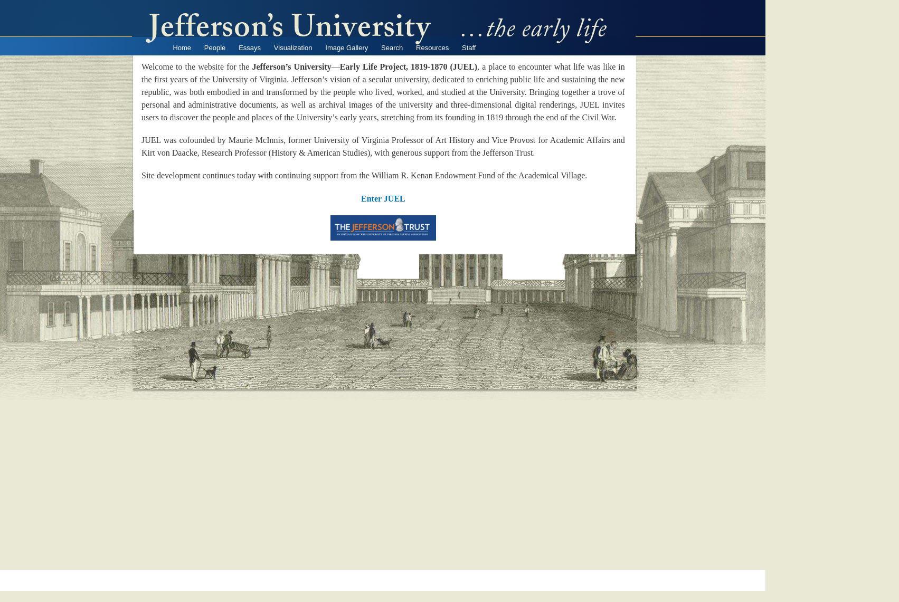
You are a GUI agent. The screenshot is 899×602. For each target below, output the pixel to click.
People (214, 48)
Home (182, 48)
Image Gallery (346, 48)
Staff (469, 48)
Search (392, 48)
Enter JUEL (383, 198)
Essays (250, 48)
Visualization (293, 48)
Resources (432, 48)
